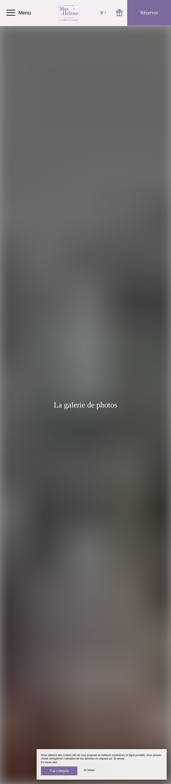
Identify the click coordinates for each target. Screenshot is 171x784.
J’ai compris (59, 771)
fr (103, 13)
